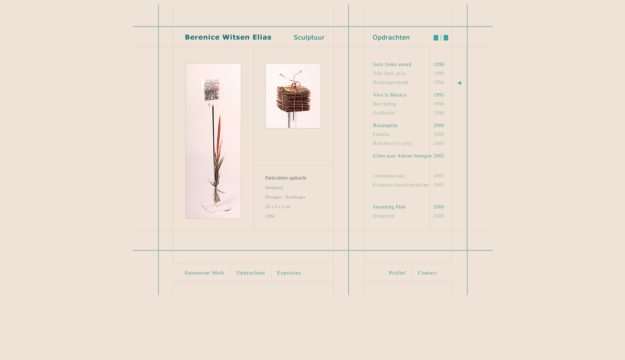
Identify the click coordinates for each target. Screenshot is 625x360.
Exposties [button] (289, 273)
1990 (409, 64)
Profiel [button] (397, 273)
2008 (409, 215)
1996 (409, 103)
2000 (409, 125)
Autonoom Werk (204, 273)
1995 (409, 94)
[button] (213, 140)
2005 (409, 155)
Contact (427, 273)
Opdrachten (250, 273)
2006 (409, 206)
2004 (409, 143)
